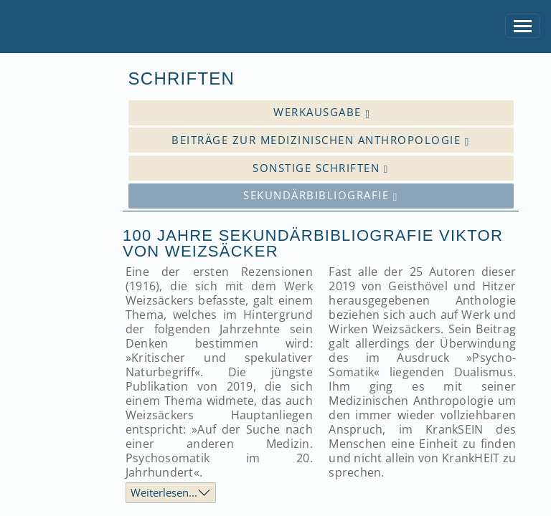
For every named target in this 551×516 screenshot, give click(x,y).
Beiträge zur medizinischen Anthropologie (320, 140)
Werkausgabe (321, 112)
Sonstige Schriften (320, 168)
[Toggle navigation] (523, 26)
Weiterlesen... (164, 492)
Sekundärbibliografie (320, 195)
